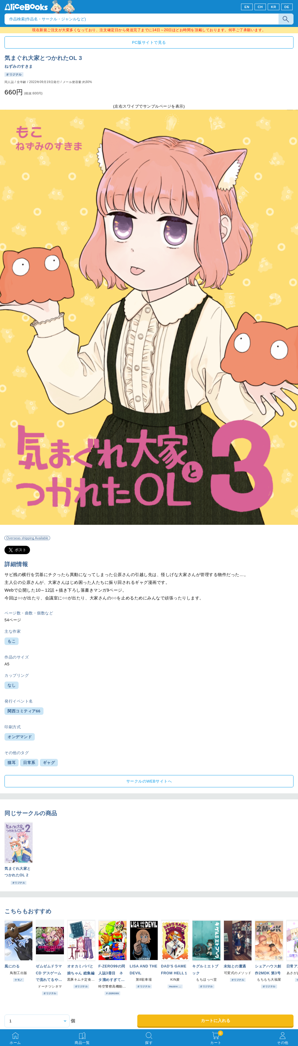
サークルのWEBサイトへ (149, 781)
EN (246, 7)
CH (260, 7)
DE (287, 7)
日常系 (29, 762)
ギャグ (49, 762)
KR (273, 7)
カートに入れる (215, 1020)
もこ (11, 641)
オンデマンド (19, 737)
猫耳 (11, 762)
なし (11, 685)
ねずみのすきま (18, 66)
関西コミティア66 (23, 711)
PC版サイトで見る (149, 42)
